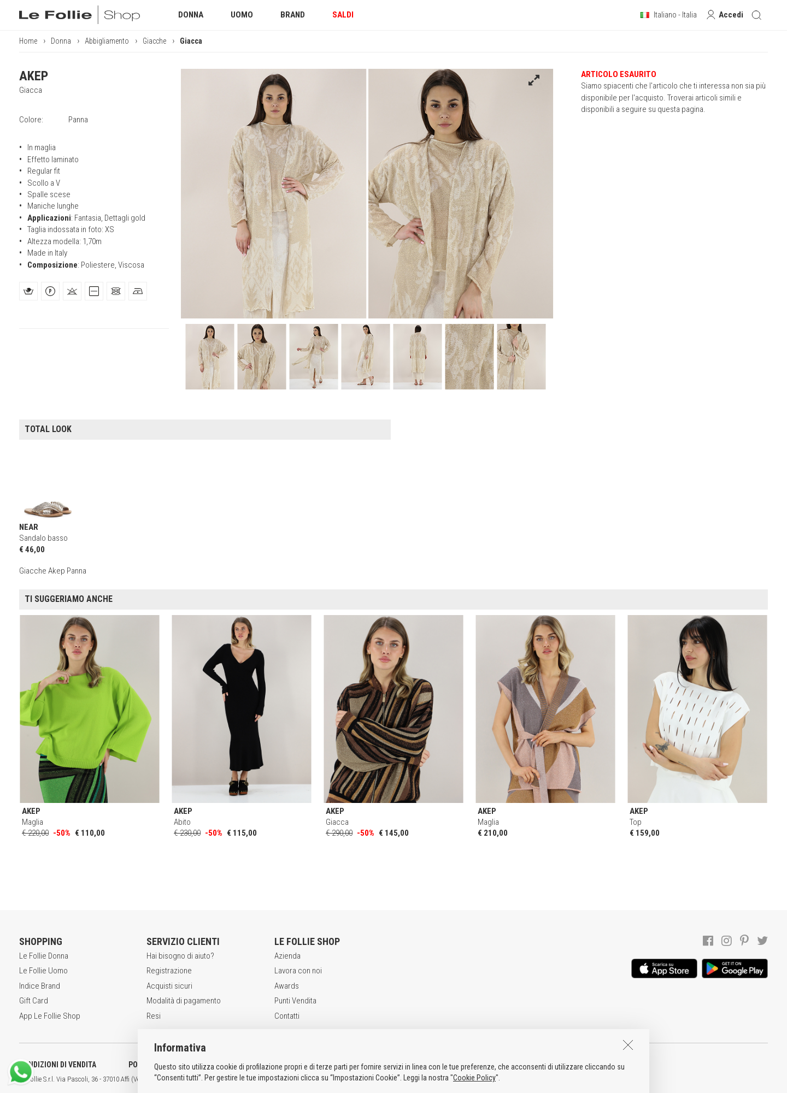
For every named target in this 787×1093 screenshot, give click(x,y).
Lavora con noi (298, 971)
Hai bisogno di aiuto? (180, 956)
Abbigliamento (107, 41)
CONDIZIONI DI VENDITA (57, 1064)
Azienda (287, 956)
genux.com (350, 1079)
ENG (388, 1079)
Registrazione (169, 971)
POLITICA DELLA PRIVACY (169, 1064)
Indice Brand (39, 986)
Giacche (154, 41)
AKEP (33, 76)
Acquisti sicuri (169, 986)
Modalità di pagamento (183, 1001)
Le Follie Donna (43, 956)
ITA (375, 1079)
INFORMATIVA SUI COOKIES (287, 1064)
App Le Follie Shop (49, 1016)
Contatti (286, 1016)
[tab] (28, 291)
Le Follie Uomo (43, 971)
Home (28, 41)
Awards (286, 986)
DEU (401, 1079)
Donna (61, 41)
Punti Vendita (295, 1001)
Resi (153, 1016)
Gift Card (33, 1001)
